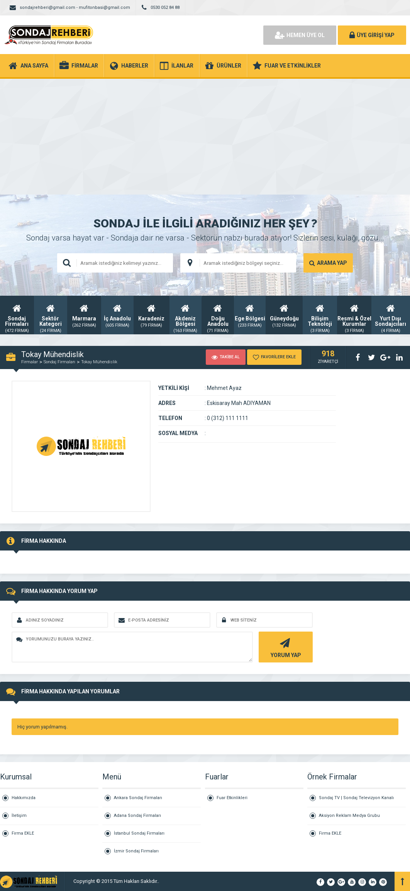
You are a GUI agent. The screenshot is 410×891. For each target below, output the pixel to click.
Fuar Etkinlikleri (232, 797)
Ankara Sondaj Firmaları (138, 797)
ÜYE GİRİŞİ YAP (372, 35)
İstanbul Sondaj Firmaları (139, 833)
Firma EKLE (23, 833)
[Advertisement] (205, 137)
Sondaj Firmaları (59, 361)
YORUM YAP (284, 647)
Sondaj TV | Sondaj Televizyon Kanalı (356, 797)
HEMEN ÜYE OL (300, 35)
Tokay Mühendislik (99, 361)
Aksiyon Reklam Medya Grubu (349, 815)
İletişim (19, 815)
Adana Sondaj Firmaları (137, 815)
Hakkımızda (24, 797)
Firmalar (29, 361)
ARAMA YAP (328, 263)
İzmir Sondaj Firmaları (136, 851)
